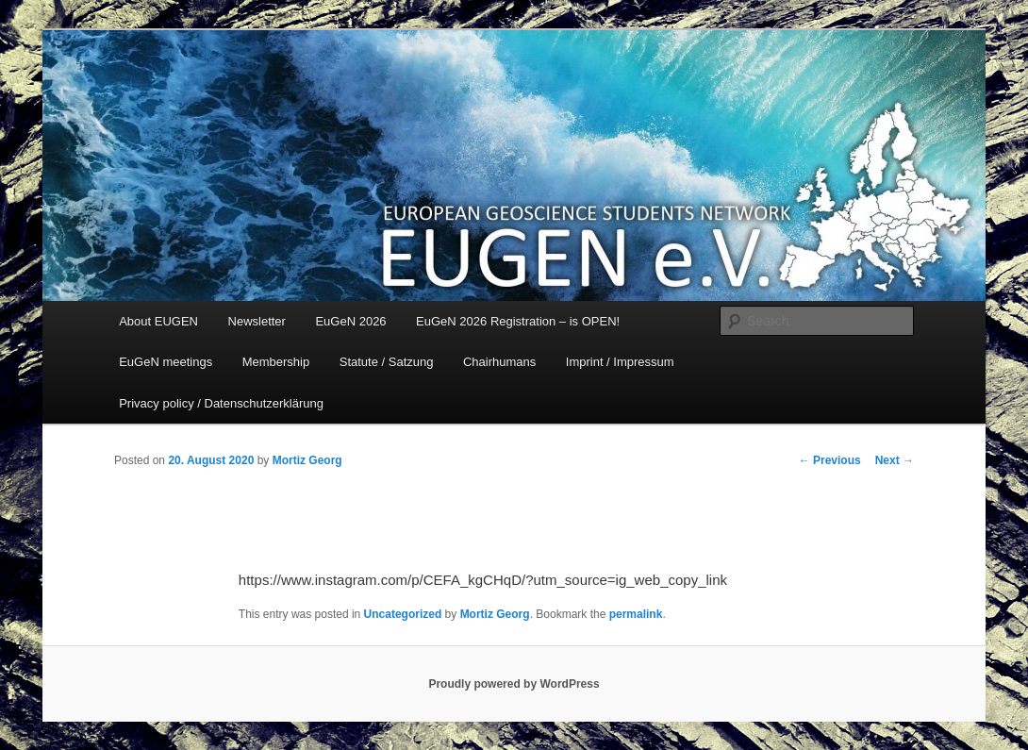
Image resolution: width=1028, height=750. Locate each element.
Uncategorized (403, 614)
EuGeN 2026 (350, 321)
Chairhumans (499, 362)
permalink (636, 614)
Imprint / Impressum (620, 362)
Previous (830, 460)
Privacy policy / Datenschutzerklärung (221, 403)
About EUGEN (158, 321)
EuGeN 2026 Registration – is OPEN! (518, 321)
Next (894, 460)
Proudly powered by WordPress (513, 684)
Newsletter (257, 321)
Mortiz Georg (307, 460)
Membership (276, 362)
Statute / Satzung (387, 362)
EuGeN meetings (165, 362)
